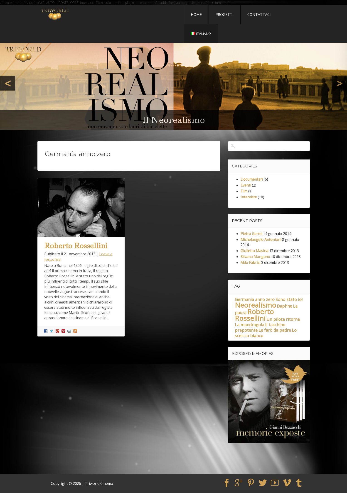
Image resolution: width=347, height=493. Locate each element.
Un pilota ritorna (283, 319)
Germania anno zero (255, 299)
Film (244, 191)
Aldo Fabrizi (250, 262)
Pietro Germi (251, 233)
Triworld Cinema (99, 483)
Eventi (246, 185)
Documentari (252, 179)
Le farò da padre (274, 330)
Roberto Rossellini (75, 245)
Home (196, 14)
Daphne (284, 306)
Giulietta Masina (254, 250)
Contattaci (259, 14)
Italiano (201, 33)
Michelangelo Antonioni (261, 239)
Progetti (225, 14)
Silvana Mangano (255, 256)
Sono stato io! (289, 299)
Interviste (249, 197)
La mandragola (249, 324)
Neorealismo (255, 305)
